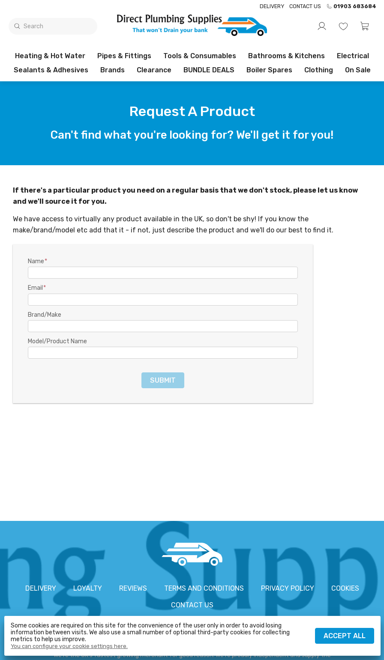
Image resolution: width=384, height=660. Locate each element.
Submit (163, 380)
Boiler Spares (269, 70)
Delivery (272, 6)
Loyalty (87, 588)
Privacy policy (287, 588)
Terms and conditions (204, 588)
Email (35, 288)
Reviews (133, 588)
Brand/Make (44, 315)
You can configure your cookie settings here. (69, 646)
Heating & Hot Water (50, 56)
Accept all (345, 636)
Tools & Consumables (199, 56)
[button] (364, 26)
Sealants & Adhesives (51, 70)
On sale (358, 70)
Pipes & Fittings (124, 56)
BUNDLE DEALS (208, 70)
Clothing (318, 70)
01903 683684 (351, 6)
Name (36, 261)
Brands (112, 70)
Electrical (353, 56)
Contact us (305, 6)
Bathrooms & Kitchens (286, 56)
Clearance (154, 70)
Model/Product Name (57, 341)
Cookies (345, 588)
